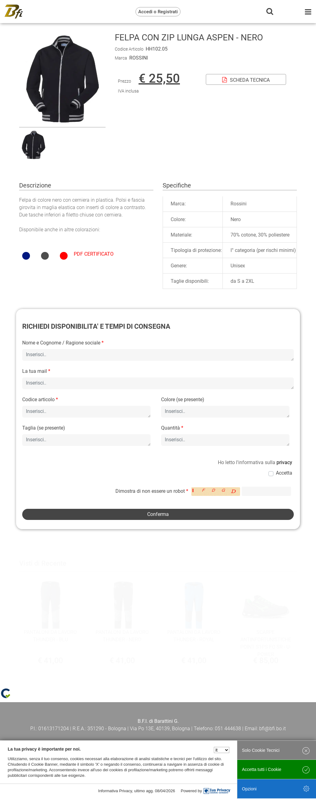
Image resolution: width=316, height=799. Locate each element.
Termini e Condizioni (59, 722)
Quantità (172, 428)
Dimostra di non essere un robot (151, 491)
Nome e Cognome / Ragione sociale (63, 343)
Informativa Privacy (115, 791)
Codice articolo (40, 399)
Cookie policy (257, 722)
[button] (62, 123)
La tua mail (36, 371)
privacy (284, 462)
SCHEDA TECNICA (246, 80)
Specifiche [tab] (177, 185)
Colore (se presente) (182, 399)
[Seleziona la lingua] (221, 750)
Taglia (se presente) (43, 428)
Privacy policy (158, 722)
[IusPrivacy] (217, 791)
